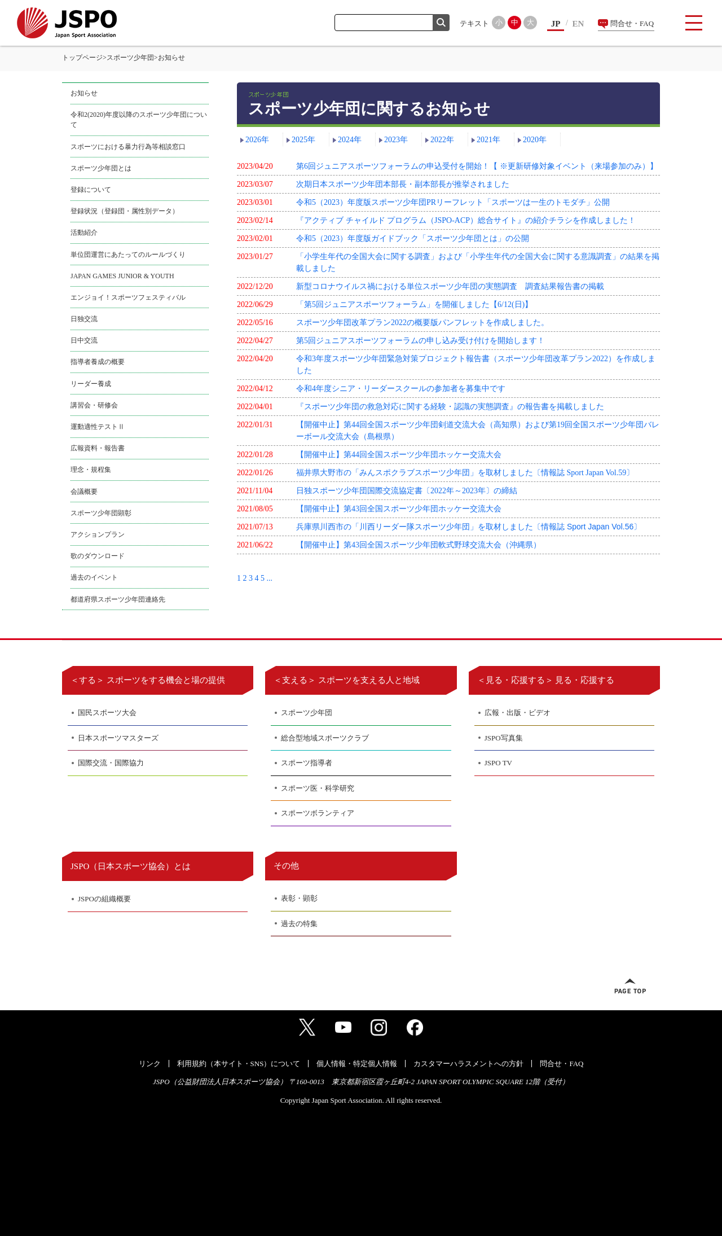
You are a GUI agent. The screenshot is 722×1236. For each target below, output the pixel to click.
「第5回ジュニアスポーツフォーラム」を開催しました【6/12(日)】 (414, 304)
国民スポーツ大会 (107, 712)
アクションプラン (98, 534)
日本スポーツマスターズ (118, 738)
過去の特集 (299, 923)
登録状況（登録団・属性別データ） (125, 211)
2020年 (535, 139)
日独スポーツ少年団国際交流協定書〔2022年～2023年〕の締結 (406, 490)
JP (556, 23)
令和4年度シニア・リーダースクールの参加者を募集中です (400, 388)
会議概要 (84, 492)
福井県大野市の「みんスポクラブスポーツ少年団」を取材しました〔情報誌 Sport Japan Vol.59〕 (465, 472)
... (270, 578)
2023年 (396, 139)
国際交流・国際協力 (111, 763)
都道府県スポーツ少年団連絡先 (118, 599)
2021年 (488, 139)
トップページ (82, 58)
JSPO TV (498, 763)
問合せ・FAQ (632, 23)
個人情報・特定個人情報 (356, 1063)
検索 (441, 22)
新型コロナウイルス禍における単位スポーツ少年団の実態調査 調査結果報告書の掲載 (450, 286)
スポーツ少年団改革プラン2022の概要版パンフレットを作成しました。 (422, 322)
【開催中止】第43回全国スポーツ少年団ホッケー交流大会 (398, 509)
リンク (150, 1063)
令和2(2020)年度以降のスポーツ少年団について (139, 120)
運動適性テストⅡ (98, 427)
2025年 (303, 139)
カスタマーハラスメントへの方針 (468, 1063)
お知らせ (84, 93)
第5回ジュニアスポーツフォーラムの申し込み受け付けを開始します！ (420, 340)
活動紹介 (84, 232)
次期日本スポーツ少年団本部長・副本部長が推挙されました (402, 184)
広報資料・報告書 (98, 448)
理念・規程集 (91, 470)
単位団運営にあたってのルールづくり (128, 254)
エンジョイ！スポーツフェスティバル (128, 297)
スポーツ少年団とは (101, 168)
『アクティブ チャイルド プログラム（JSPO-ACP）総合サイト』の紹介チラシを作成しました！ (466, 220)
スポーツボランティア (317, 813)
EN (578, 23)
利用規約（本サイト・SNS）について (239, 1063)
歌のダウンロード (98, 556)
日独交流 (84, 319)
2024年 (350, 139)
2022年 (442, 139)
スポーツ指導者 (306, 763)
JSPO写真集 (504, 738)
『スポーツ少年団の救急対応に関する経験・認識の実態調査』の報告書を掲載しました (450, 406)
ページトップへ (630, 986)
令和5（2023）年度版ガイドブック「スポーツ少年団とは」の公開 (412, 238)
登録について (91, 190)
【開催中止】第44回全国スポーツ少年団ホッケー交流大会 (398, 454)
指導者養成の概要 (98, 362)
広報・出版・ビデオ (518, 712)
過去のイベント (94, 577)
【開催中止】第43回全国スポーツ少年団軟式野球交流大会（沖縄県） (418, 545)
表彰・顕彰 (299, 898)
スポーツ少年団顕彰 (101, 513)
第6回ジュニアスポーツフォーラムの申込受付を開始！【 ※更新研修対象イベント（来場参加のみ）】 (477, 166)
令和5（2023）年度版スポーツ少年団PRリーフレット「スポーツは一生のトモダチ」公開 (453, 202)
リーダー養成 (91, 384)
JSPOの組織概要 (104, 899)
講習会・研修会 (94, 405)
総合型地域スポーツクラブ (325, 738)
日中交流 (84, 340)
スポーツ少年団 (130, 58)
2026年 (257, 139)
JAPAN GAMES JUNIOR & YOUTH (122, 276)
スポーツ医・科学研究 (317, 788)
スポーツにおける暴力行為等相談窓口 (128, 147)
